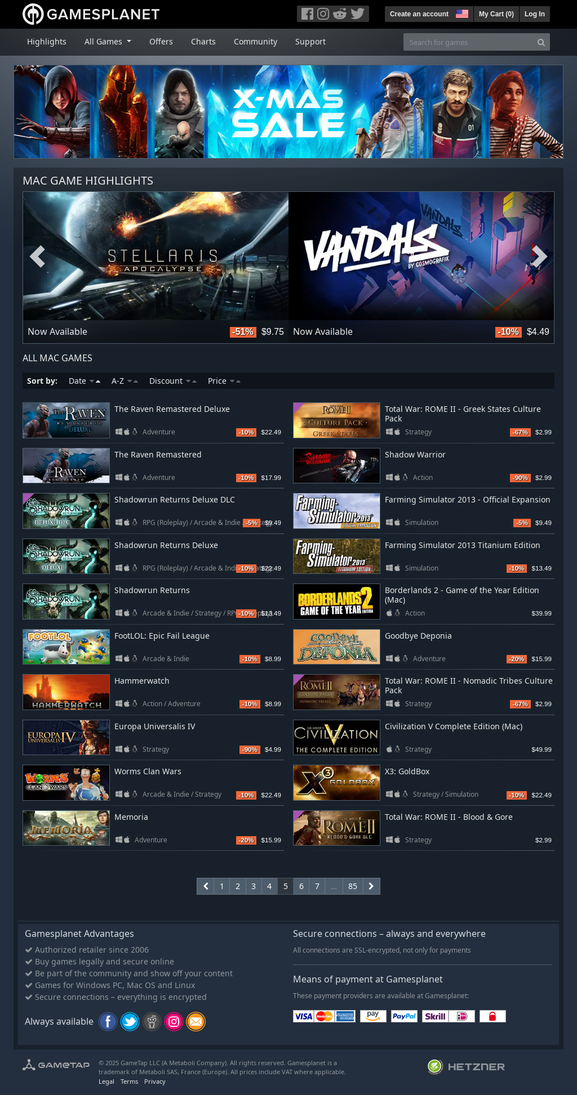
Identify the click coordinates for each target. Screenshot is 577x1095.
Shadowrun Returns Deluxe (166, 545)
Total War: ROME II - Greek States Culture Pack (463, 413)
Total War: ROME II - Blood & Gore (449, 816)
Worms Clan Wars (147, 771)
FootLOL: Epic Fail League (162, 635)
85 (352, 886)
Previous (37, 257)
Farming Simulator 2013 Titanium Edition (462, 545)
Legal (106, 1081)
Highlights (46, 41)
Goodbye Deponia (418, 635)
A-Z (125, 380)
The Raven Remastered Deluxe (172, 408)
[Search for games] (468, 42)
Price (224, 380)
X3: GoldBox (407, 771)
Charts (203, 41)
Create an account (419, 14)
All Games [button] (105, 41)
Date (84, 380)
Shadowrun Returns (152, 590)
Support (310, 41)
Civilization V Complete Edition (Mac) (453, 726)
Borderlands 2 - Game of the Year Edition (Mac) (462, 595)
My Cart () (496, 14)
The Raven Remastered (158, 454)
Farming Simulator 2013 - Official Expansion (468, 499)
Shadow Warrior (415, 454)
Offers (161, 41)
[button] (461, 12)
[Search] (541, 42)
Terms (129, 1081)
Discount (173, 380)
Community (255, 41)
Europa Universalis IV (154, 726)
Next (540, 257)
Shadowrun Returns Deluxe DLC (174, 499)
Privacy (155, 1081)
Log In (535, 14)
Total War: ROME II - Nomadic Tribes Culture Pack (469, 685)
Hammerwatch (142, 680)
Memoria (131, 816)
